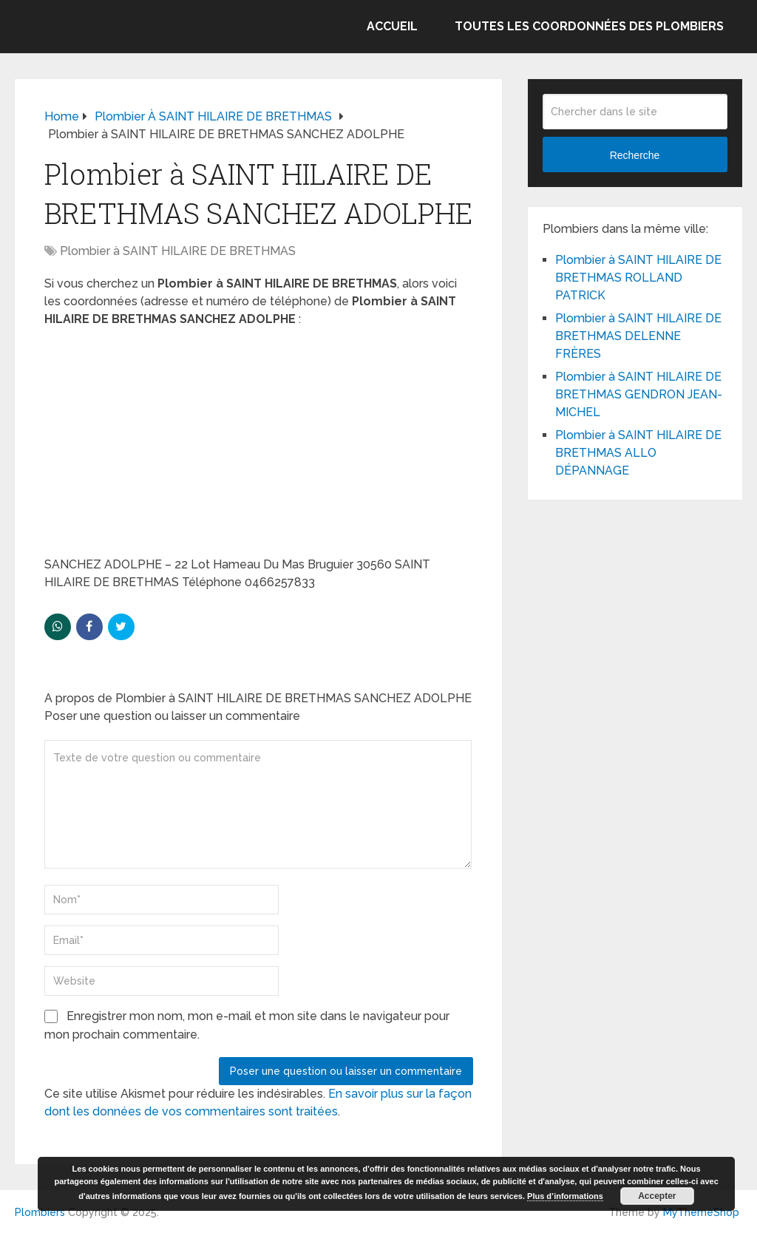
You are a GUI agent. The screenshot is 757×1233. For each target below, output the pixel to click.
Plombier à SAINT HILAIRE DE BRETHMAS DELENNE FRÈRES (638, 336)
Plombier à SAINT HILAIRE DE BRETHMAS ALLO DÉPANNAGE (638, 453)
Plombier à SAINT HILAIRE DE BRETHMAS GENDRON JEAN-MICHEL (638, 394)
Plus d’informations (565, 1196)
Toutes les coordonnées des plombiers (589, 26)
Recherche (635, 155)
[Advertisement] (258, 446)
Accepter (657, 1196)
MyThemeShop (701, 1212)
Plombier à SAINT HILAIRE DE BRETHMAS (178, 251)
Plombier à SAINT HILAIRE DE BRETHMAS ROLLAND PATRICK (638, 277)
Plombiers (40, 1212)
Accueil (392, 26)
